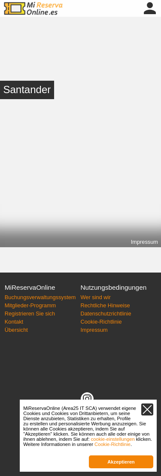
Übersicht (16, 330)
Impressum (144, 242)
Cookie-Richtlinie (101, 321)
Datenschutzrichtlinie (106, 313)
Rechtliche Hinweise (105, 305)
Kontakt (14, 321)
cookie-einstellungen (113, 439)
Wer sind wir (96, 297)
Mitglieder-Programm (30, 305)
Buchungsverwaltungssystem (40, 297)
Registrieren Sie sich (30, 313)
